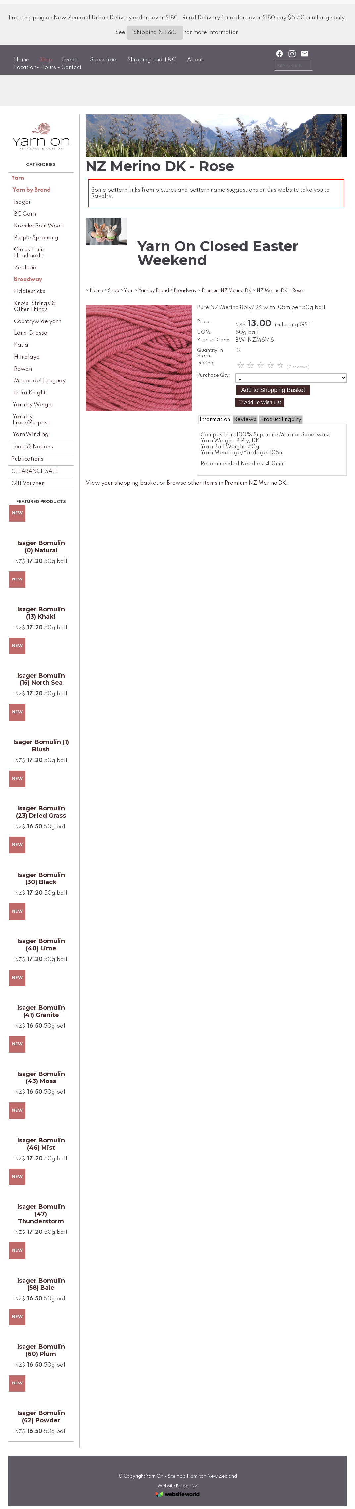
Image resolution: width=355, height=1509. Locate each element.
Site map (177, 1476)
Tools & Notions (32, 447)
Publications (27, 459)
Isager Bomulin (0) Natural (41, 546)
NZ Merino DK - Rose (280, 290)
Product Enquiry (280, 419)
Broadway (28, 279)
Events (70, 60)
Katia (21, 345)
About (195, 60)
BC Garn (25, 214)
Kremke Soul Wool (38, 226)
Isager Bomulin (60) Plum (41, 1350)
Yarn (17, 178)
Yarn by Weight (33, 405)
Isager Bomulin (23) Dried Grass (41, 812)
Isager (22, 202)
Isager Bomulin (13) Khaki (41, 613)
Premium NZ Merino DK (227, 290)
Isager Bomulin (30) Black (41, 878)
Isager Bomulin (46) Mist (41, 1144)
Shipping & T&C (154, 32)
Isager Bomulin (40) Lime (41, 944)
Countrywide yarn (37, 321)
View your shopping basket (122, 483)
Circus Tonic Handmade (29, 253)
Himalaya (27, 357)
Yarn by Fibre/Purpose (32, 420)
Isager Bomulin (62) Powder (41, 1416)
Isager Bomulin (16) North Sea (41, 679)
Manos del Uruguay (40, 381)
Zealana (25, 268)
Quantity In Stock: (210, 353)
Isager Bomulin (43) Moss (41, 1077)
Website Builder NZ (177, 1486)
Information (215, 419)
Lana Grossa (31, 333)
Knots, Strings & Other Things (35, 306)
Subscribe (103, 60)
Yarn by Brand (32, 190)
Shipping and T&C (151, 60)
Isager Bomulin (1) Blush (41, 745)
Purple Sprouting (36, 238)
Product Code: (214, 340)
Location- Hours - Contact (48, 67)
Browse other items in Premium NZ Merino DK (226, 483)
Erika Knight (30, 393)
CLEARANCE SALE (34, 471)
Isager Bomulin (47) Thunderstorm (41, 1214)
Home (21, 60)
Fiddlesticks (29, 291)
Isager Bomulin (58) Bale (41, 1284)
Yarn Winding (31, 434)
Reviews (245, 419)
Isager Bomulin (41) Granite (41, 1011)
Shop (45, 60)
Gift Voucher (27, 483)
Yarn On (154, 1476)
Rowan (23, 369)
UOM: (204, 332)
